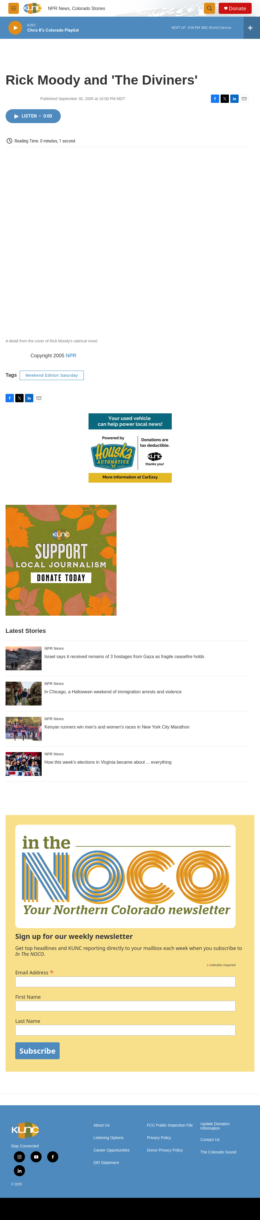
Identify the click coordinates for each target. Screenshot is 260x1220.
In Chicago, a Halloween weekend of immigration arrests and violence (112, 691)
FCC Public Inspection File (170, 1125)
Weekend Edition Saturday (52, 375)
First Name (28, 997)
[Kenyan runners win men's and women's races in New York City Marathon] (24, 729)
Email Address (34, 972)
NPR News (54, 648)
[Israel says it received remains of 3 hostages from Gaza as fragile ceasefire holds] (24, 658)
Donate (237, 8)
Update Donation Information (214, 1126)
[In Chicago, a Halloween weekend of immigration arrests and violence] (24, 693)
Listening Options (108, 1138)
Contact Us (209, 1140)
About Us (102, 1125)
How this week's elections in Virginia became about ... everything (107, 762)
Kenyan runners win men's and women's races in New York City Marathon (117, 727)
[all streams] (252, 28)
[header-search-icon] (209, 8)
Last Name (27, 1021)
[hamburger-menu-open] (13, 8)
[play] (15, 28)
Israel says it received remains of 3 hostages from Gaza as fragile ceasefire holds (124, 656)
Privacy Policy (159, 1138)
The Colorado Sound (218, 1152)
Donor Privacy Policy (165, 1150)
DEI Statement (106, 1163)
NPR (71, 355)
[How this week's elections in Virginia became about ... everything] (24, 764)
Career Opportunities (112, 1150)
